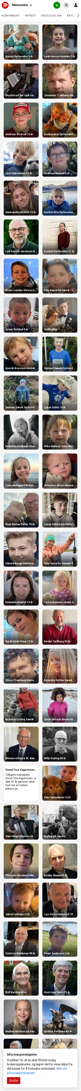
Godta (14, 1080)
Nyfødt (30, 15)
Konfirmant (11, 15)
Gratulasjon (51, 15)
